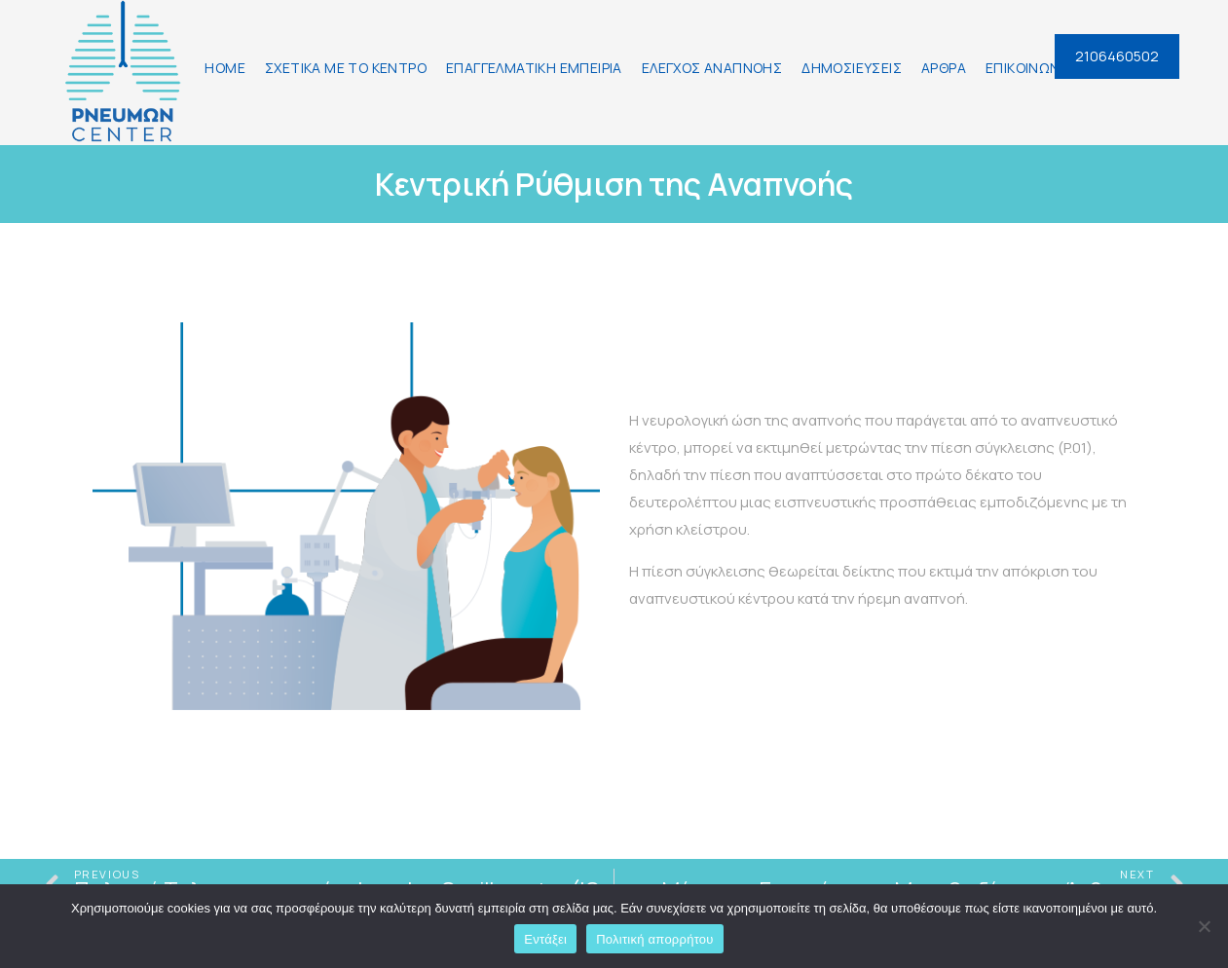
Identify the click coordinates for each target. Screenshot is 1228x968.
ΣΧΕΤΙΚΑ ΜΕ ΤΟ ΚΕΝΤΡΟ (346, 67)
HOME (225, 67)
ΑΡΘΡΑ (943, 67)
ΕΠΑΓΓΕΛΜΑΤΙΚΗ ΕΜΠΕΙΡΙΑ (534, 67)
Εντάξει (545, 939)
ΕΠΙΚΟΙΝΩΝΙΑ (1029, 67)
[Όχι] (1203, 926)
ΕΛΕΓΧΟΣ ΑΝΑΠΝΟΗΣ (712, 67)
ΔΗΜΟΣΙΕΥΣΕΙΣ (851, 67)
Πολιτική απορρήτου (654, 939)
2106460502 (1117, 56)
